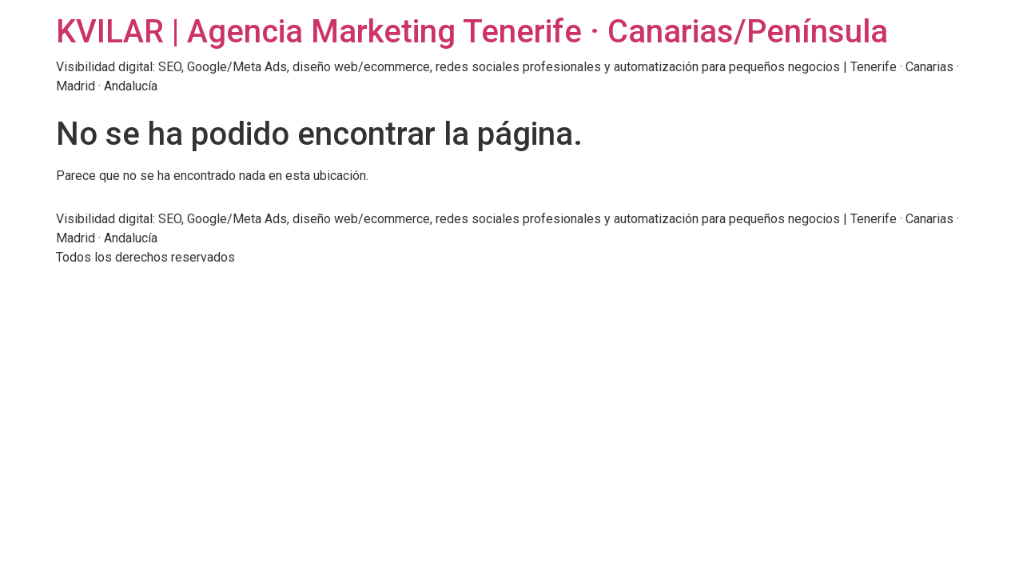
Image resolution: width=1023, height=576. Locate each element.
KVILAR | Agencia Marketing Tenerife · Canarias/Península (472, 31)
